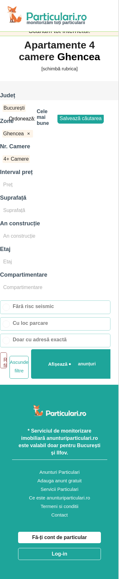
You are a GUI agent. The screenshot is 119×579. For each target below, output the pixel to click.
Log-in (59, 553)
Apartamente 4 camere (57, 50)
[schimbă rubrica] (59, 68)
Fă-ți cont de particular (59, 537)
